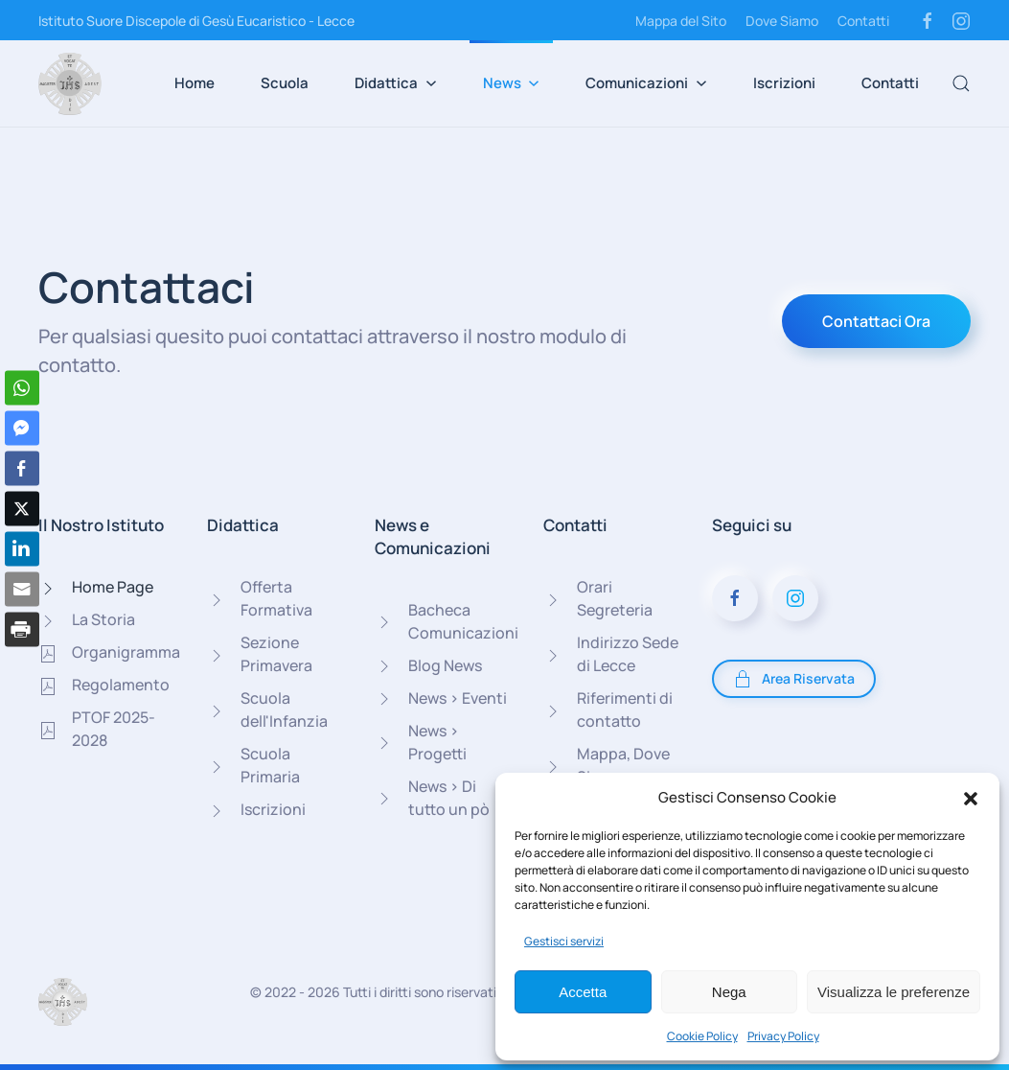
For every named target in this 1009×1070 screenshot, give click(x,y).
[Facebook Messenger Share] (22, 428)
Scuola (285, 83)
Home (194, 83)
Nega (729, 992)
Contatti (863, 21)
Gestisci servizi (564, 941)
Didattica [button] (396, 83)
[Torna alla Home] (70, 83)
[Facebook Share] (22, 469)
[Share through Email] (22, 589)
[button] (970, 797)
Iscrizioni (784, 83)
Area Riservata (794, 678)
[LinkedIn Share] (22, 549)
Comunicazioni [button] (646, 83)
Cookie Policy (702, 1036)
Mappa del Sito (680, 21)
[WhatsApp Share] (22, 388)
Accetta (583, 992)
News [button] (511, 83)
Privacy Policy (783, 1036)
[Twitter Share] (22, 509)
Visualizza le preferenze (893, 992)
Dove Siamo (781, 21)
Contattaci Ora (876, 321)
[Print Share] (22, 630)
